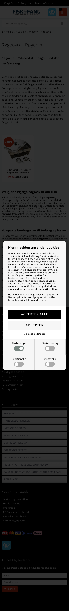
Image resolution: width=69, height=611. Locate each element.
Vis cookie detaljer (34, 333)
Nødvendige (19, 346)
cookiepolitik (22, 286)
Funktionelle (19, 362)
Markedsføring (50, 346)
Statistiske (50, 362)
